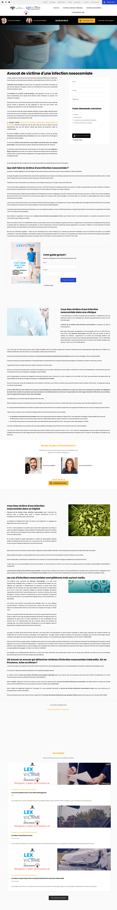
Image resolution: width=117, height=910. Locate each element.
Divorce (56, 8)
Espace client (109, 2)
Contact (86, 2)
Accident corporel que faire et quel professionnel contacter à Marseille (28, 878)
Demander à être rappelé (105, 20)
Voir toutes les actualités (58, 898)
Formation (52, 2)
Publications (61, 2)
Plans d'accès (95, 2)
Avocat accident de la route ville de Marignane (19, 793)
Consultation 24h (78, 12)
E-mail (74, 90)
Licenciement (77, 117)
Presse (70, 2)
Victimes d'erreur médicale (72, 8)
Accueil (45, 2)
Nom (74, 82)
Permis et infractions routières (82, 123)
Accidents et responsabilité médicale (84, 120)
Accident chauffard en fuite (12, 835)
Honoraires (77, 2)
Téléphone (75, 99)
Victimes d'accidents (93, 8)
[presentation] (86, 130)
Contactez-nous (86, 21)
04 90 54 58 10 (61, 20)
